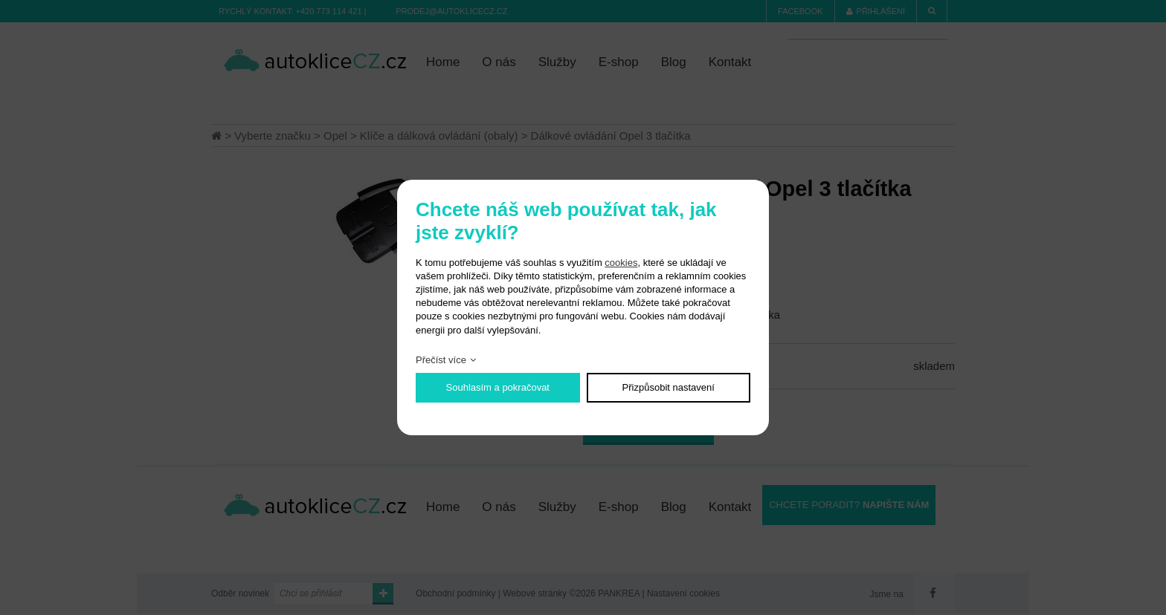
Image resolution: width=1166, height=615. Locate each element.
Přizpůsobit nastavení (668, 387)
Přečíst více (441, 359)
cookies (621, 262)
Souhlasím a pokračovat (498, 387)
